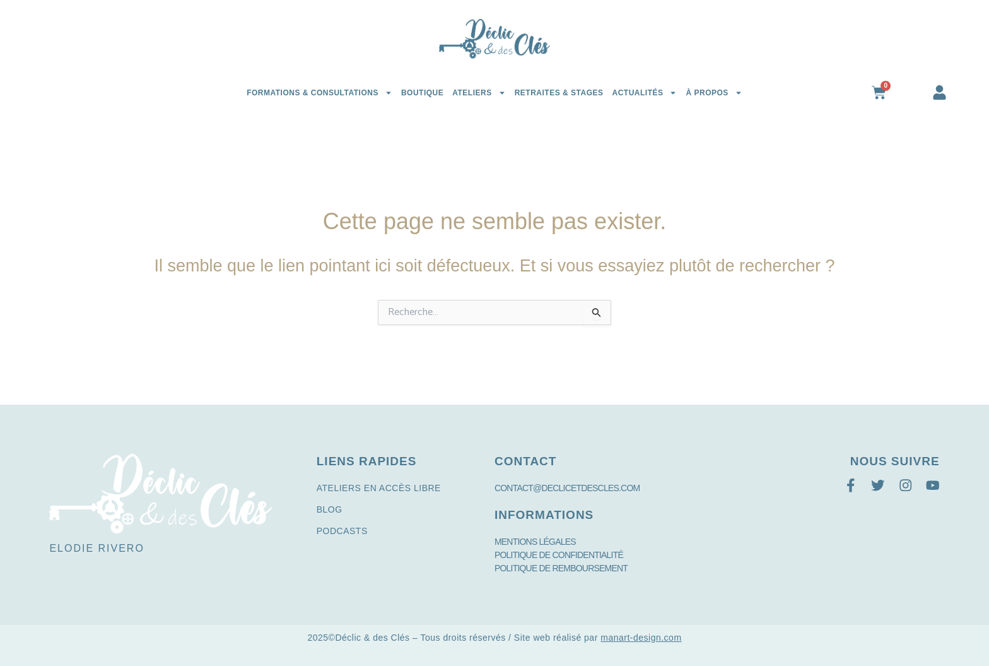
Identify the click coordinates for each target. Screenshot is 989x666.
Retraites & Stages (559, 92)
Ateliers (478, 93)
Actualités (644, 93)
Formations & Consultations (319, 93)
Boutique (422, 92)
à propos (714, 93)
